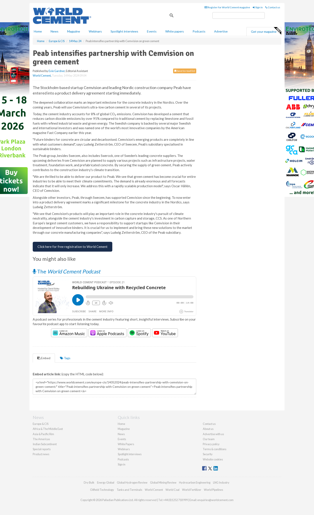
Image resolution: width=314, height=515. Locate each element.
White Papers (126, 444)
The (66, 271)
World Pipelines (213, 489)
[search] (238, 15)
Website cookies (213, 459)
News (121, 434)
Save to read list (184, 70)
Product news (41, 454)
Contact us (272, 7)
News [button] (54, 31)
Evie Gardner (57, 71)
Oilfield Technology (102, 489)
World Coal (172, 489)
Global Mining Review (163, 482)
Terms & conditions (214, 449)
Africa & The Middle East (48, 429)
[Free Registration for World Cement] (72, 247)
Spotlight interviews (124, 31)
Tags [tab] (65, 358)
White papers (174, 31)
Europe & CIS (40, 424)
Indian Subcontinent (45, 444)
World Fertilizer (191, 489)
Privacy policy (211, 444)
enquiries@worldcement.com (215, 500)
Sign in (258, 7)
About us (208, 429)
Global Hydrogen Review (132, 482)
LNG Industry (221, 482)
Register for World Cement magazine (227, 7)
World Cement (42, 75)
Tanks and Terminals (129, 489)
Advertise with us (213, 434)
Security (208, 454)
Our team (209, 439)
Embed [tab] (43, 358)
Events (152, 31)
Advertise (221, 31)
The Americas (41, 439)
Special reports (42, 449)
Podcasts (199, 31)
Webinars (95, 31)
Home (38, 31)
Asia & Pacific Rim (43, 434)
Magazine (73, 31)
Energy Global (105, 482)
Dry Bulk (89, 482)
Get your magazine (266, 31)
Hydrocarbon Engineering (194, 482)
